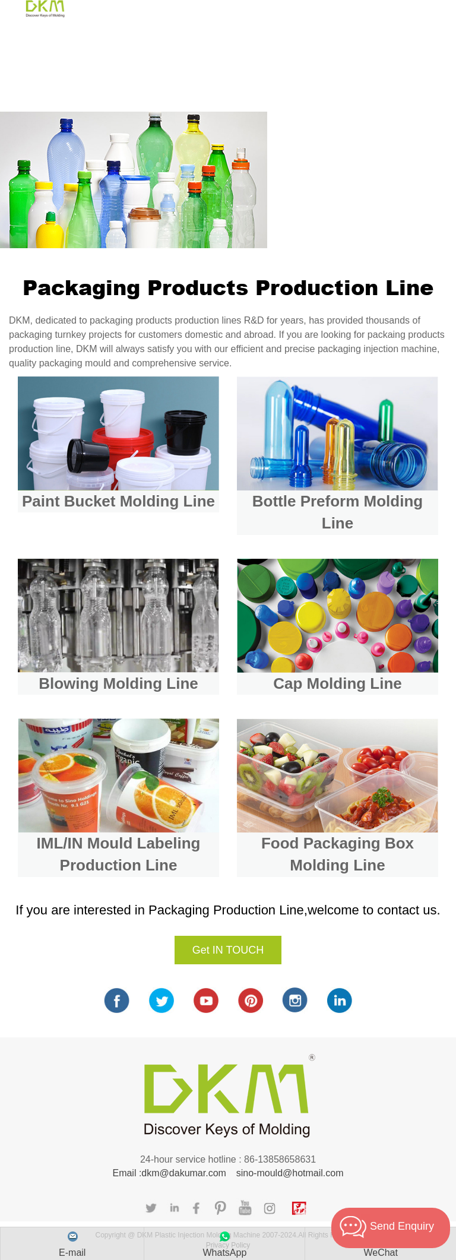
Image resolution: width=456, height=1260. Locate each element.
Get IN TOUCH (228, 950)
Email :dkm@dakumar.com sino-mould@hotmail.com (227, 1173)
